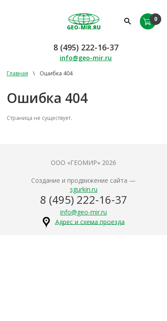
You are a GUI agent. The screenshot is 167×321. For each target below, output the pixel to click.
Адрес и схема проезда (90, 221)
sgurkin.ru (84, 189)
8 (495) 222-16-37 (85, 47)
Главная (17, 73)
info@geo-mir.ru (86, 58)
